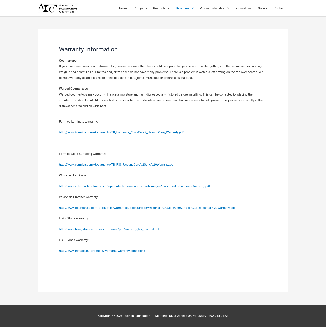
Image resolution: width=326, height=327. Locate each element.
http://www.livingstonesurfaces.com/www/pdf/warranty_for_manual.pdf (109, 229)
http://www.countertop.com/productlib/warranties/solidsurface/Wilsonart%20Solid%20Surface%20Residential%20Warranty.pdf (147, 208)
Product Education (212, 8)
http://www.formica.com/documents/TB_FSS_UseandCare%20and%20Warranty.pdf (116, 165)
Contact (279, 8)
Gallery (263, 8)
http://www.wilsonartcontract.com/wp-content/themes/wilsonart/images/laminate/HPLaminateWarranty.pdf (134, 186)
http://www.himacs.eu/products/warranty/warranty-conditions (102, 251)
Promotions (244, 8)
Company (140, 8)
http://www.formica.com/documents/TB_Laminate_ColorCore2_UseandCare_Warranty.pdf (121, 132)
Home (123, 8)
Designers (183, 8)
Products (159, 8)
